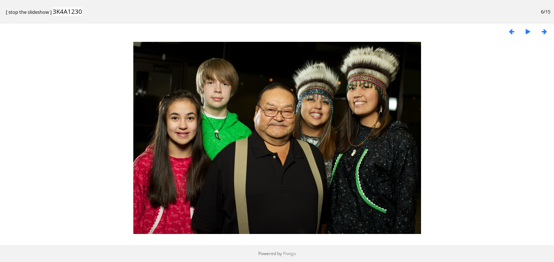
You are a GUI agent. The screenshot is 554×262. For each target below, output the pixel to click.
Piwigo (289, 253)
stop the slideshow (28, 12)
